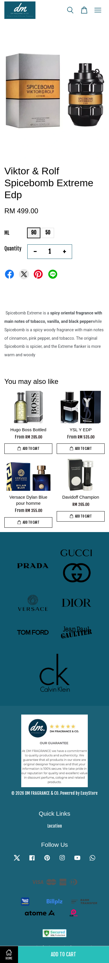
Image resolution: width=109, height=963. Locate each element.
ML (7, 233)
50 (47, 233)
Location (54, 826)
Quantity (13, 249)
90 (33, 233)
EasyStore (89, 793)
